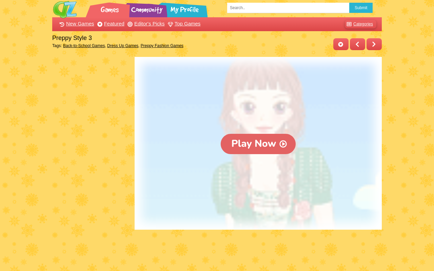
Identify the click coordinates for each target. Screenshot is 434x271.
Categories (359, 24)
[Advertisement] (91, 158)
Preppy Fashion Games (162, 45)
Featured (110, 23)
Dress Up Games (122, 45)
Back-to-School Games (84, 45)
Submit (361, 7)
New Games (76, 23)
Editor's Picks (145, 23)
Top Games (183, 23)
